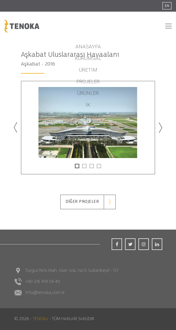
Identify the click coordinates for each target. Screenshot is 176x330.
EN (167, 6)
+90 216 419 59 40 (42, 281)
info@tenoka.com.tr (45, 292)
